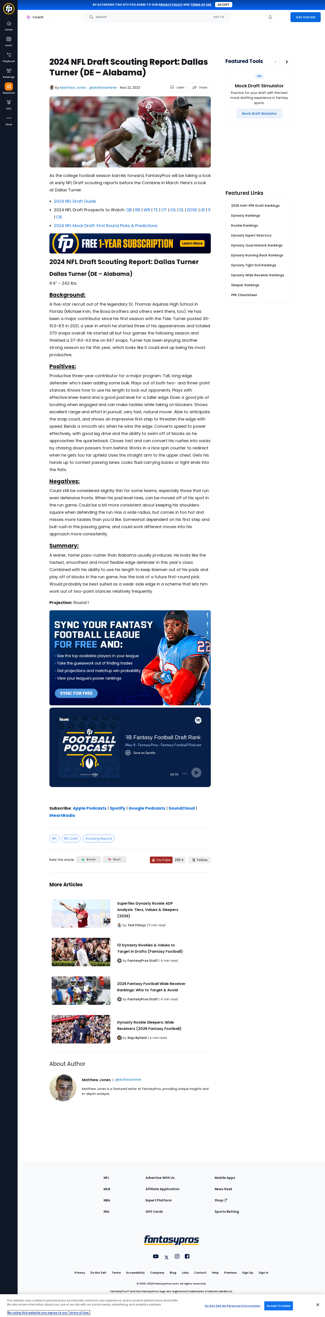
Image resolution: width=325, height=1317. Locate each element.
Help (215, 1273)
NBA (107, 1200)
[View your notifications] (270, 17)
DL (181, 210)
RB (137, 210)
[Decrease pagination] (275, 61)
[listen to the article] (177, 88)
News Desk (223, 1189)
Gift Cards (154, 1211)
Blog (173, 1273)
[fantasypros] (130, 753)
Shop (221, 1200)
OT (164, 210)
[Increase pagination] (286, 61)
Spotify (117, 808)
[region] (162, 1305)
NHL (107, 1211)
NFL (54, 838)
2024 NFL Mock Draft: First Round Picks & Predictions (106, 225)
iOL (173, 210)
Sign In (263, 1273)
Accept (224, 5)
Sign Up (247, 1273)
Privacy (79, 1273)
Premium (230, 1273)
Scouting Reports (98, 838)
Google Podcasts (147, 808)
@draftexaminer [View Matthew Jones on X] (103, 87)
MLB (107, 1189)
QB (129, 210)
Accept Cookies (279, 1306)
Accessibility (135, 1273)
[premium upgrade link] (283, 17)
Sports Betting (227, 1211)
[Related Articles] (130, 962)
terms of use (200, 5)
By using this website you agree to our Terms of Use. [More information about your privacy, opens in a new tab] (49, 1313)
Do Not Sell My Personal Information (232, 1306)
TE (155, 210)
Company (157, 1273)
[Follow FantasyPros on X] (199, 860)
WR (147, 210)
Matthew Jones (73, 87)
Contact (200, 1273)
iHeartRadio (62, 815)
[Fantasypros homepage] (8, 11)
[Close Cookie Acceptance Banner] (318, 1305)
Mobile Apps (225, 1177)
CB (59, 217)
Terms (116, 1273)
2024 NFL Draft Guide (75, 201)
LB (203, 210)
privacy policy (171, 5)
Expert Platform (159, 1200)
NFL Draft (71, 838)
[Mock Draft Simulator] (259, 113)
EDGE (192, 210)
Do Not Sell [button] (98, 1273)
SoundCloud (182, 808)
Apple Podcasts (90, 808)
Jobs (185, 1273)
